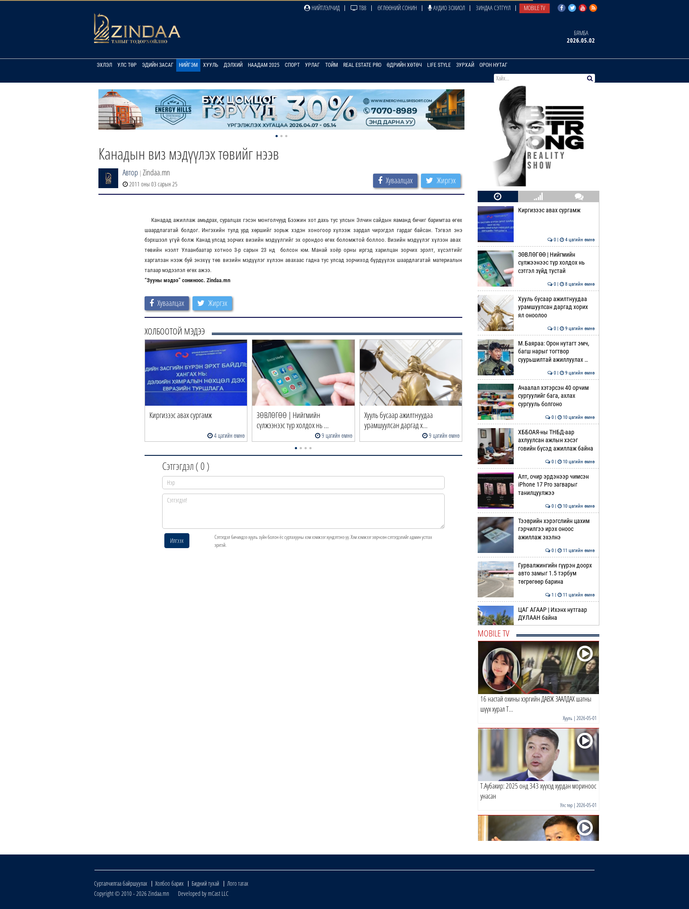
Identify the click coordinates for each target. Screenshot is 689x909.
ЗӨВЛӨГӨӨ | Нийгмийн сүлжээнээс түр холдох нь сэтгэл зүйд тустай (536, 263)
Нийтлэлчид (322, 8)
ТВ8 (358, 8)
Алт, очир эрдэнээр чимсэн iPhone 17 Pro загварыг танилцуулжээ (536, 485)
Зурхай (465, 65)
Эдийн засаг (158, 65)
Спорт (292, 65)
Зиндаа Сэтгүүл (493, 8)
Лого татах (237, 883)
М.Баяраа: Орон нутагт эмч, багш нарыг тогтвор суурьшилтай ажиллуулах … (536, 351)
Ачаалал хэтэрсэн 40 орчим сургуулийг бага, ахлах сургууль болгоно (536, 396)
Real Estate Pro (362, 65)
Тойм (331, 65)
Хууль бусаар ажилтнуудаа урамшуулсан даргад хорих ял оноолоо (536, 307)
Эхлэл (104, 65)
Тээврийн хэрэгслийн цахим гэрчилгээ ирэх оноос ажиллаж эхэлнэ (536, 529)
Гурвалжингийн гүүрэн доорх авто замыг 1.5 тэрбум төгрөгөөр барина (536, 573)
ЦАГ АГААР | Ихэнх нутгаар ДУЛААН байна (536, 614)
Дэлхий (233, 65)
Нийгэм (188, 65)
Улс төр (127, 65)
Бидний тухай (205, 883)
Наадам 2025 (263, 65)
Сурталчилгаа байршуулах (120, 883)
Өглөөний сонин (397, 8)
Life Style (439, 65)
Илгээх (177, 540)
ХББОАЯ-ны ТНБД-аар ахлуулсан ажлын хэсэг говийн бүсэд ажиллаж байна (536, 440)
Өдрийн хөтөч (404, 65)
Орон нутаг (493, 65)
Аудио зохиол (446, 8)
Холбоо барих (169, 883)
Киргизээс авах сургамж (536, 210)
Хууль (210, 65)
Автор (130, 172)
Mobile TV (534, 8)
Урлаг (312, 65)
